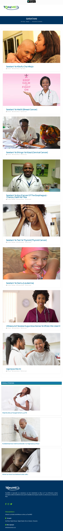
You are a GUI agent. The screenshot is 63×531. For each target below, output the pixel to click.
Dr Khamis (9, 68)
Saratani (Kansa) (16, 68)
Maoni (23, 68)
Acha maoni (24, 111)
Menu (27, 14)
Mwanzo (27, 21)
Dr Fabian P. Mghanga (11, 199)
